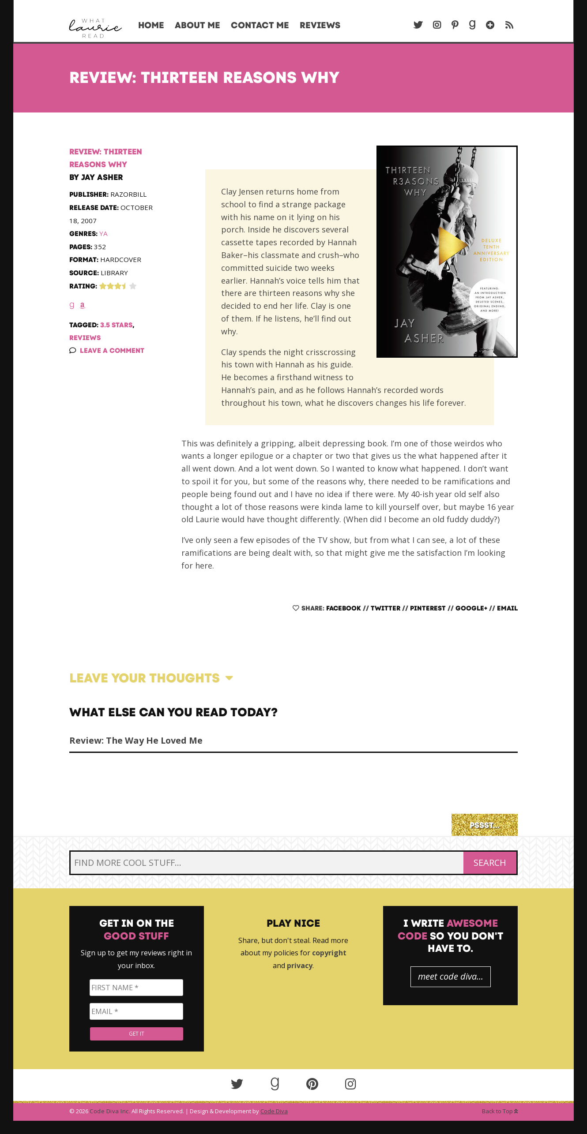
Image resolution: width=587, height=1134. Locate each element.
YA (103, 233)
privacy (299, 965)
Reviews (320, 25)
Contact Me (260, 25)
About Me (197, 25)
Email (507, 608)
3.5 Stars (116, 324)
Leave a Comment (112, 350)
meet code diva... (450, 976)
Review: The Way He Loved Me (136, 740)
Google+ (471, 608)
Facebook (343, 608)
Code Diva (274, 1111)
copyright (329, 953)
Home (151, 25)
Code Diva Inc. (110, 1111)
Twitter (385, 608)
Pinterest (428, 608)
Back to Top (500, 1111)
